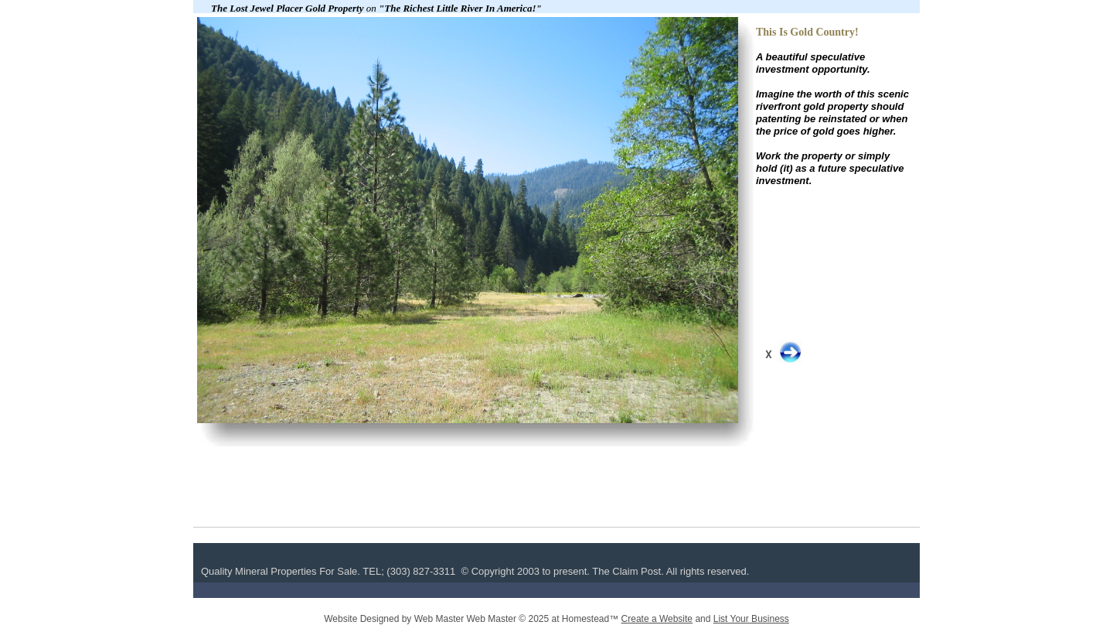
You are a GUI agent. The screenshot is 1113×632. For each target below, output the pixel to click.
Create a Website (657, 618)
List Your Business (751, 618)
